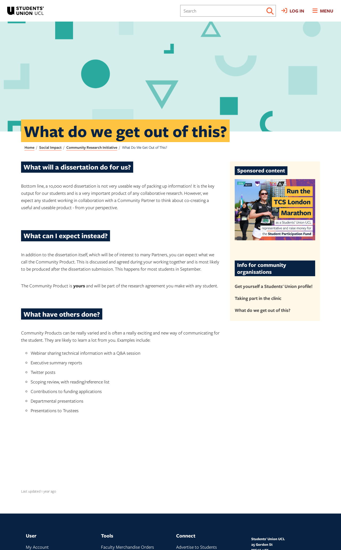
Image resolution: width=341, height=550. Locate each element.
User (31, 535)
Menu (326, 11)
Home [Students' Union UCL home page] (29, 147)
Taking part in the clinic (258, 298)
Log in (297, 11)
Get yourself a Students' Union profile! (273, 286)
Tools (107, 535)
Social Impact (50, 147)
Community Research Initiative (91, 147)
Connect (185, 535)
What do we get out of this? (262, 310)
